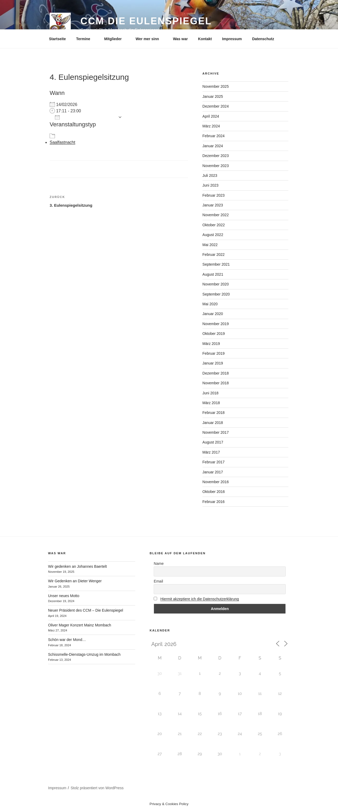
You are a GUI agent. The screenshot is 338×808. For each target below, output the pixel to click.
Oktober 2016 (214, 492)
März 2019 (211, 343)
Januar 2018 (213, 423)
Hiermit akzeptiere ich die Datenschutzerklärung (199, 599)
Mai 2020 (210, 304)
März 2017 (211, 452)
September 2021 (216, 264)
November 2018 (216, 383)
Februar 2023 (214, 195)
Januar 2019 (213, 363)
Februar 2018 (214, 412)
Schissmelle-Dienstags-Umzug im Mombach (84, 654)
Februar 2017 (214, 462)
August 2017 (213, 442)
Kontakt (205, 39)
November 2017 (216, 432)
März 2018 (211, 403)
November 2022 (216, 215)
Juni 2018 (211, 393)
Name (158, 563)
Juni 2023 (211, 185)
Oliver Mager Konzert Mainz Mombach (79, 625)
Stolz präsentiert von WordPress (97, 788)
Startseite (57, 39)
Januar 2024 (213, 146)
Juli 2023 (210, 175)
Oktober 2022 (214, 225)
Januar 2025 (213, 96)
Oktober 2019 (214, 333)
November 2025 (216, 86)
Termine (85, 39)
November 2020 (216, 284)
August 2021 (213, 274)
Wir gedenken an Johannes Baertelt (77, 566)
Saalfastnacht (62, 142)
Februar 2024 (214, 136)
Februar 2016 (214, 502)
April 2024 (211, 116)
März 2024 (211, 126)
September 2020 (216, 294)
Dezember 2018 (216, 373)
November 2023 (216, 166)
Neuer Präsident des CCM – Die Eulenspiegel (85, 610)
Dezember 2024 (216, 106)
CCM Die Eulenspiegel (146, 21)
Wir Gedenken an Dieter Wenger (75, 581)
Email (158, 581)
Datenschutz (263, 39)
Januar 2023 (213, 205)
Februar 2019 (214, 353)
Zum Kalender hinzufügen (85, 117)
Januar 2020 (213, 314)
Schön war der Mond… (67, 640)
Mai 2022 (210, 245)
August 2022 (213, 235)
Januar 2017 (213, 472)
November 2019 (216, 324)
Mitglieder (115, 39)
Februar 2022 (214, 254)
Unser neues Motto (63, 596)
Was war (180, 39)
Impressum (232, 39)
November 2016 (216, 482)
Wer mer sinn (150, 39)
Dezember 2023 (216, 156)
